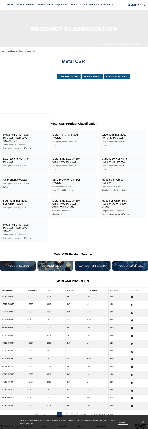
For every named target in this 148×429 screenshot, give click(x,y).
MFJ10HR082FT (8, 304)
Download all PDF (69, 76)
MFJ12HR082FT (8, 296)
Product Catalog (121, 44)
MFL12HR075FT (8, 366)
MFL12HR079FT (8, 351)
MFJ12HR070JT (8, 390)
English (134, 4)
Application (61, 4)
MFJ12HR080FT (8, 327)
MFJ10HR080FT (8, 343)
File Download (91, 4)
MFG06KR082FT (8, 312)
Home (10, 4)
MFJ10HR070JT (8, 397)
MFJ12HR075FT (8, 374)
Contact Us (107, 4)
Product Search (25, 4)
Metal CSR (31, 51)
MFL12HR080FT (8, 335)
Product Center (44, 4)
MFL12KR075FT (8, 359)
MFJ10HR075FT (8, 382)
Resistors (20, 51)
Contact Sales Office (116, 76)
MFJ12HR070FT (8, 405)
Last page (83, 414)
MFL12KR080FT (8, 320)
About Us (75, 4)
